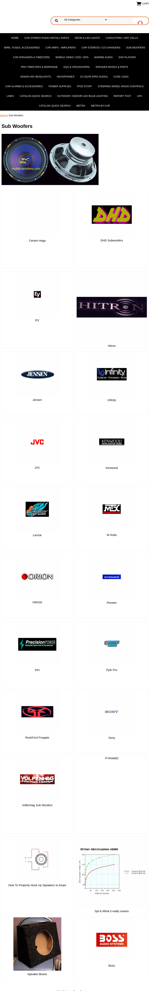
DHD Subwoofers (111, 240)
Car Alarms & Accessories (24, 86)
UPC (139, 96)
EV (37, 307)
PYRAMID (111, 733)
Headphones (65, 76)
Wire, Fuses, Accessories (22, 47)
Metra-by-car (100, 105)
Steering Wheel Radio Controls (121, 86)
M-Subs (112, 510)
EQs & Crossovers (76, 66)
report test (122, 96)
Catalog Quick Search (35, 96)
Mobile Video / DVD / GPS (71, 57)
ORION (37, 577)
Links (10, 96)
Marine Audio (103, 57)
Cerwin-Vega (37, 240)
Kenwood (112, 443)
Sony (111, 713)
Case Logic (121, 76)
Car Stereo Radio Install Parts (46, 37)
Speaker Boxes (37, 923)
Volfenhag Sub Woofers (37, 780)
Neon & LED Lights (87, 37)
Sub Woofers (135, 47)
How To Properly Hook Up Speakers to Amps (37, 847)
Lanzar (37, 510)
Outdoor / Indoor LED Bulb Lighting (82, 96)
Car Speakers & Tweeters (31, 57)
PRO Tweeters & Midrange (39, 66)
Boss (111, 915)
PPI (37, 645)
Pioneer (112, 577)
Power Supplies (60, 86)
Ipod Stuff (84, 86)
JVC (37, 442)
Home (15, 37)
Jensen (37, 375)
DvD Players (127, 57)
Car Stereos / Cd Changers (100, 47)
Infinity (111, 375)
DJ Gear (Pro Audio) (94, 76)
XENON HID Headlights (35, 76)
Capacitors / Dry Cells (122, 37)
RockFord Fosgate (37, 712)
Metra (80, 105)
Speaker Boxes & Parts (111, 66)
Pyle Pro (111, 645)
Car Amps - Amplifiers (61, 47)
